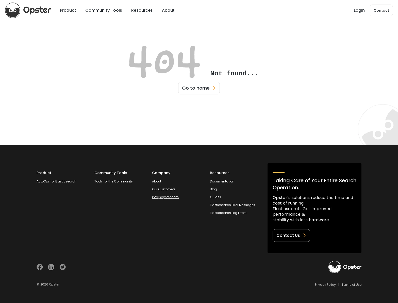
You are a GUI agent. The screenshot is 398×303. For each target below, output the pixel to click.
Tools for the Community (113, 181)
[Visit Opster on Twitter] (62, 267)
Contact (381, 10)
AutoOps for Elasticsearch (56, 181)
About (156, 181)
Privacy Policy (325, 284)
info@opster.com (165, 197)
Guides (215, 197)
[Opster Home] (28, 10)
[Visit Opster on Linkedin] (51, 267)
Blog (213, 189)
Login (359, 10)
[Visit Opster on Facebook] (40, 267)
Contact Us (291, 235)
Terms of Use (351, 284)
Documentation (222, 181)
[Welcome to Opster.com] (344, 267)
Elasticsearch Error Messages (232, 205)
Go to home (199, 88)
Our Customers (163, 189)
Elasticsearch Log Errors (228, 213)
